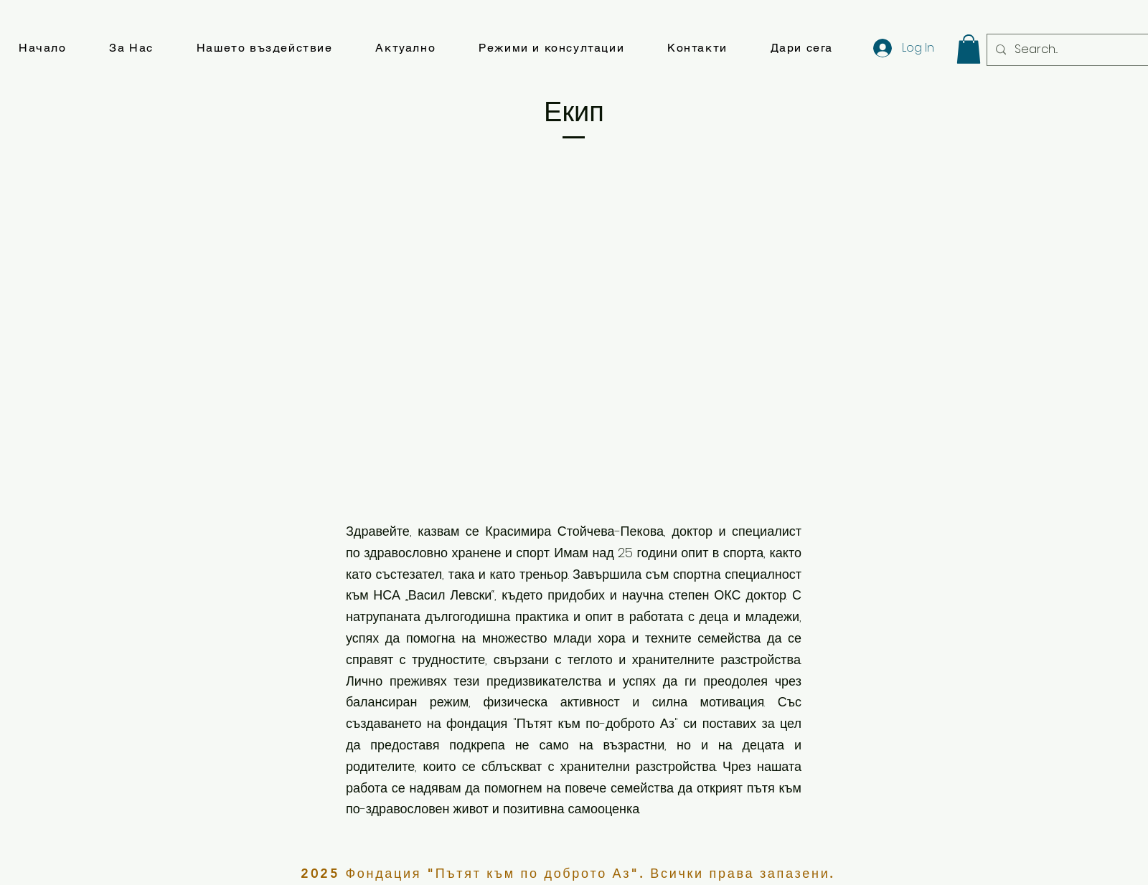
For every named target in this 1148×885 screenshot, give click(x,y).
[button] (130, 48)
